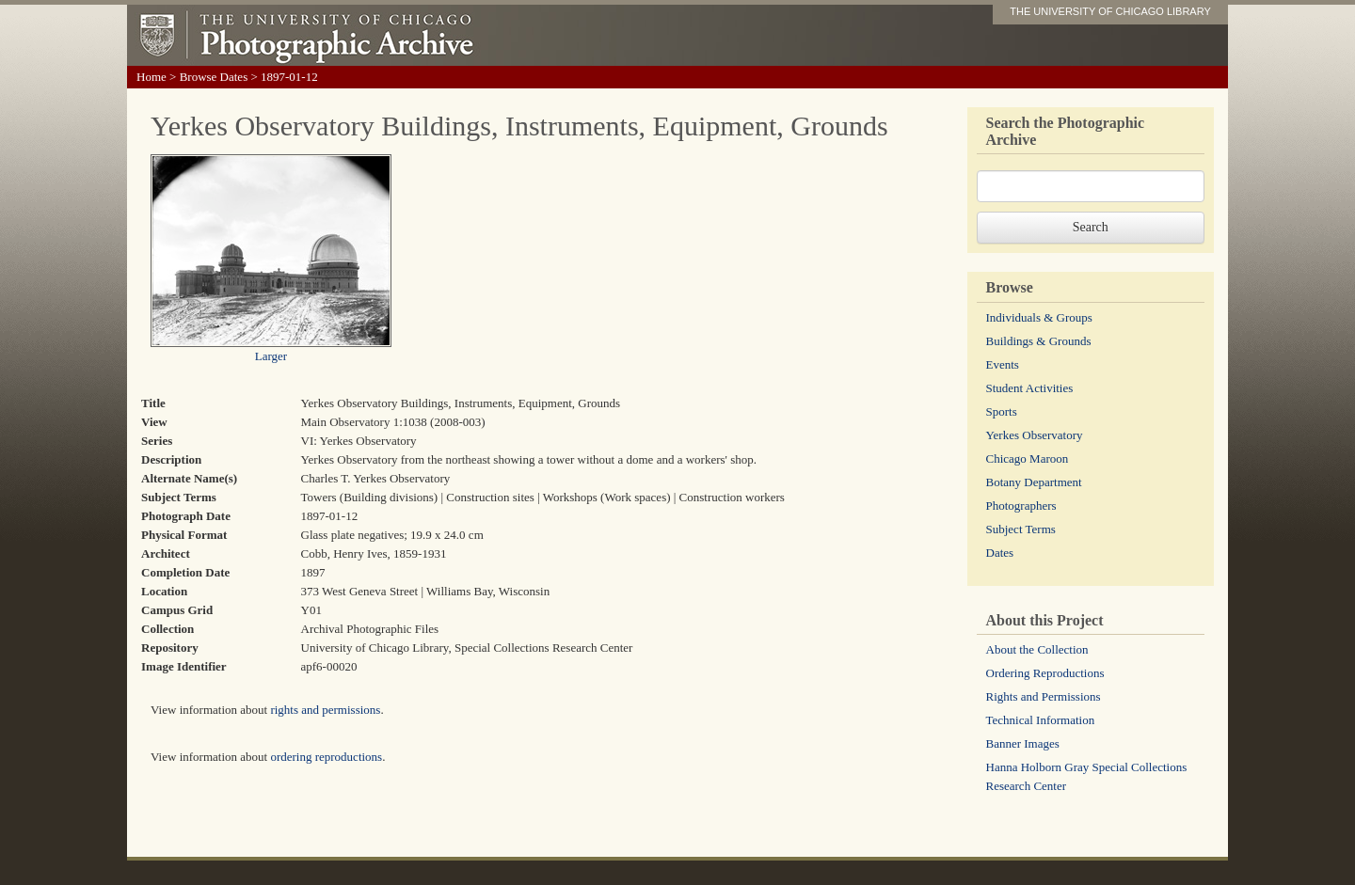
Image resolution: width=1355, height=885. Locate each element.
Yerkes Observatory (1034, 435)
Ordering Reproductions (1045, 673)
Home (151, 77)
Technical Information (1040, 720)
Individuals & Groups (1039, 317)
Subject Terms (1021, 529)
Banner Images (1023, 743)
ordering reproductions (326, 757)
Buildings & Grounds (1039, 341)
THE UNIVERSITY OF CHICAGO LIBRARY (1110, 11)
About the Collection (1037, 649)
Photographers (1021, 505)
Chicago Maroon (1027, 458)
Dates (1000, 552)
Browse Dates (214, 77)
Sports (1001, 411)
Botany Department (1034, 482)
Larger (271, 356)
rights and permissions (325, 710)
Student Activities (1030, 388)
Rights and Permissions (1043, 696)
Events (1002, 364)
